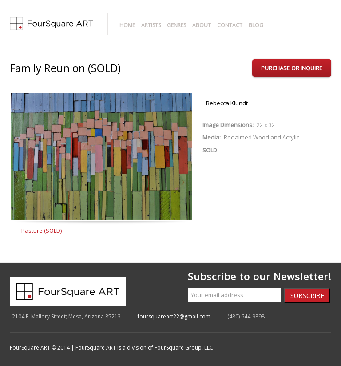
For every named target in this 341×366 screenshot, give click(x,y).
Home (127, 25)
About (201, 25)
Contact (229, 25)
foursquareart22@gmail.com (174, 316)
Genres (176, 25)
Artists (151, 25)
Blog (256, 25)
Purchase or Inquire (291, 68)
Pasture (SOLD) (41, 231)
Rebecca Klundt (227, 103)
